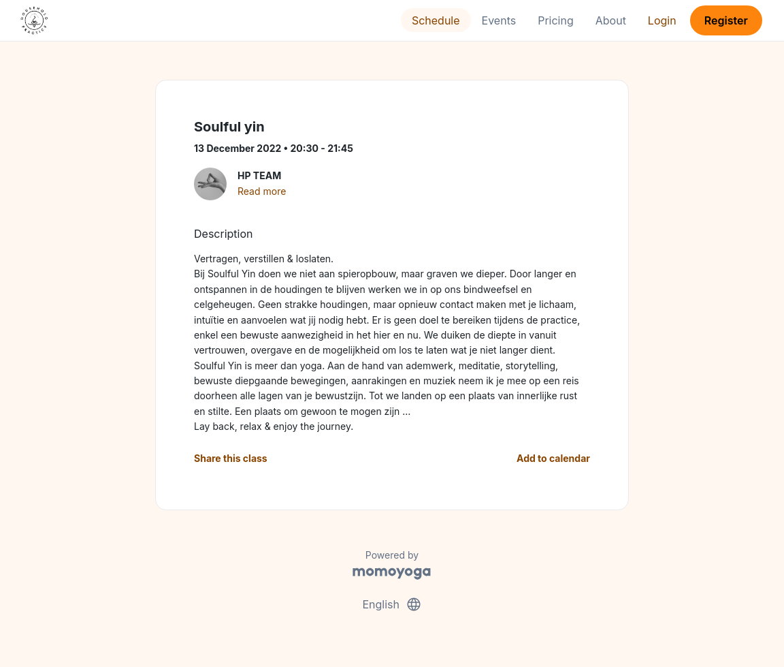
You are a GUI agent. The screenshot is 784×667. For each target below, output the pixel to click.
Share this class (230, 458)
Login (662, 20)
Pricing (556, 20)
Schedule (436, 20)
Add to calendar (553, 458)
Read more (262, 191)
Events (499, 20)
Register (726, 20)
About (610, 20)
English (391, 604)
